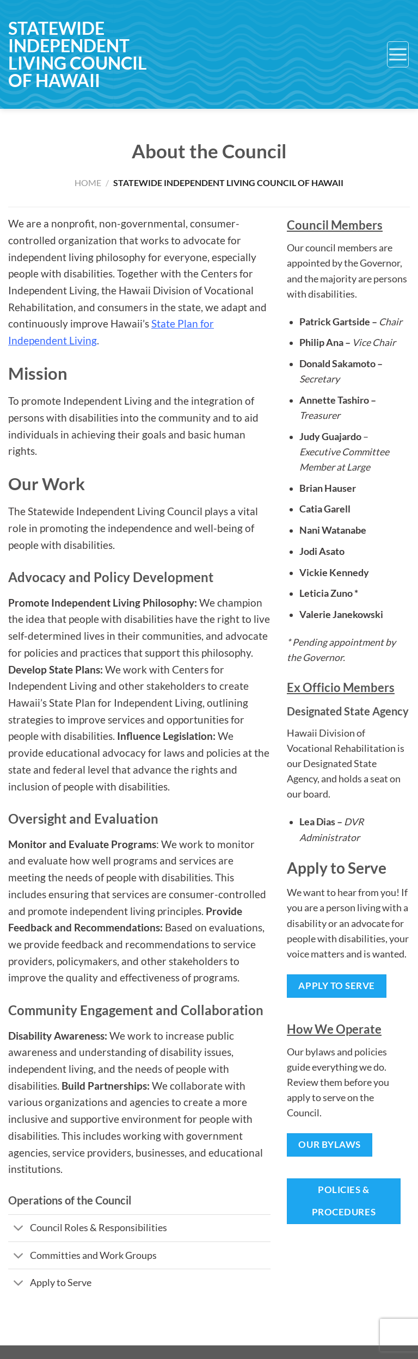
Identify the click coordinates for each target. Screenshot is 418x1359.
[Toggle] (18, 1229)
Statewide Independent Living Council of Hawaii (77, 54)
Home (88, 182)
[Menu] (398, 54)
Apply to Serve (336, 985)
